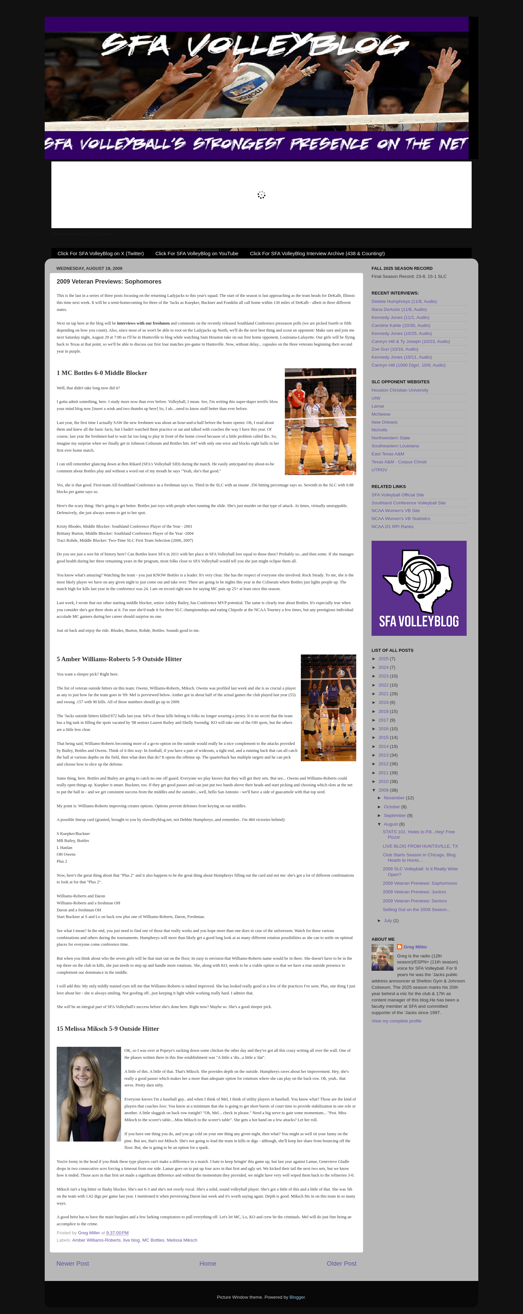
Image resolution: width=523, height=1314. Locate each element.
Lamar (378, 406)
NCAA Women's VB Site (396, 510)
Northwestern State (391, 437)
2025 (384, 658)
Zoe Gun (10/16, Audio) (395, 349)
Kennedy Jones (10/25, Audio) (402, 333)
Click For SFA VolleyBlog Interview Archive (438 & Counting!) (317, 253)
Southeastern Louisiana (395, 445)
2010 (384, 781)
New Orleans (385, 422)
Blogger (297, 1297)
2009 (384, 790)
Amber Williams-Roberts (96, 1240)
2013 (384, 755)
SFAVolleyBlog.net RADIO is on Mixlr (81, 234)
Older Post (342, 1263)
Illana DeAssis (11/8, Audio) (399, 309)
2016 (384, 728)
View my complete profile (397, 1020)
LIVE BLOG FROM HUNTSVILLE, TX (420, 846)
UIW (376, 398)
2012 (384, 763)
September (395, 815)
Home (207, 1263)
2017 (384, 720)
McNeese (381, 414)
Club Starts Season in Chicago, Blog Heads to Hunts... (419, 857)
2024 (384, 667)
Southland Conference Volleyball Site (409, 502)
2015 (384, 737)
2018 (384, 711)
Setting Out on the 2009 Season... (417, 909)
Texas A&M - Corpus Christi (399, 461)
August (391, 824)
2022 (384, 685)
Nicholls (379, 429)
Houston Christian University (400, 390)
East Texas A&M (388, 453)
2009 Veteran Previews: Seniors (415, 900)
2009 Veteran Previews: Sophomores (420, 883)
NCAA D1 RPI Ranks (393, 526)
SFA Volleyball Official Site (398, 494)
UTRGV (379, 469)
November (395, 797)
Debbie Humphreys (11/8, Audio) (404, 301)
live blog (131, 1240)
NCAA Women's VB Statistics (401, 518)
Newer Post (72, 1263)
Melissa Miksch (182, 1240)
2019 (384, 702)
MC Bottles (153, 1240)
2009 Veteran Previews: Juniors (414, 891)
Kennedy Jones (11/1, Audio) (400, 317)
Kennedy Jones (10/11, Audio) (402, 357)
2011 (384, 772)
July (388, 920)
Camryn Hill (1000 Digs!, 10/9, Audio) (409, 365)
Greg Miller (415, 946)
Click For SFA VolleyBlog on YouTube (196, 253)
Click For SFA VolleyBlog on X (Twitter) (101, 253)
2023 (384, 676)
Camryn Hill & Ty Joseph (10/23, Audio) (411, 341)
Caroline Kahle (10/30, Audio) (401, 325)
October (392, 806)
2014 (384, 746)
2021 (384, 693)
